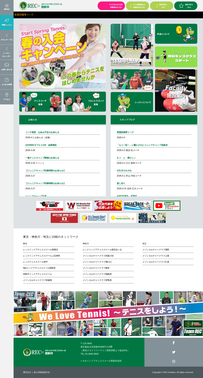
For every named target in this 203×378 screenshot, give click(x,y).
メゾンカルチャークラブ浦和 (155, 249)
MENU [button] (7, 9)
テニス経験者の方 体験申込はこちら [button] (137, 5)
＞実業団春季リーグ (37, 14)
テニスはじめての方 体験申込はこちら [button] (110, 5)
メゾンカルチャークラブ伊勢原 (97, 280)
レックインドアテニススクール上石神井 (41, 256)
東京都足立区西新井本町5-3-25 (96, 347)
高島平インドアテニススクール (37, 274)
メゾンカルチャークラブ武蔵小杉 (98, 256)
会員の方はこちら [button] (186, 5)
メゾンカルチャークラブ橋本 (96, 268)
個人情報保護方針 (42, 372)
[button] (7, 22)
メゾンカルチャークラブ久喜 (155, 262)
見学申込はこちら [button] (161, 5)
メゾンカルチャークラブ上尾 (155, 256)
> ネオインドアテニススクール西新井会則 (101, 361)
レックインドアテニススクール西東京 (40, 249)
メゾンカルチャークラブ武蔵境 (37, 280)
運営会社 (27, 372)
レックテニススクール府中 (35, 262)
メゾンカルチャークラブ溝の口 (97, 262)
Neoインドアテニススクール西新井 (39, 268)
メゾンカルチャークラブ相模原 (97, 274)
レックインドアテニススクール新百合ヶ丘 (102, 249)
